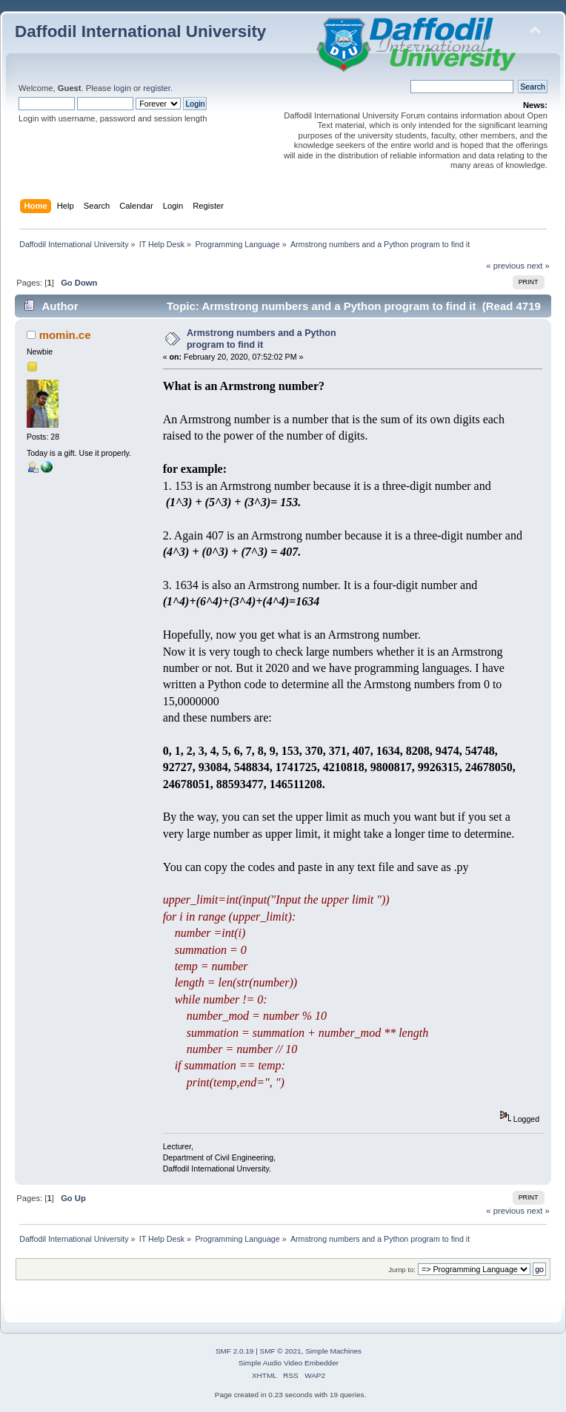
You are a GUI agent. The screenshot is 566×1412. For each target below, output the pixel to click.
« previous (505, 265)
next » (538, 265)
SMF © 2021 (281, 1351)
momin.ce (65, 335)
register (156, 88)
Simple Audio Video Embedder (289, 1363)
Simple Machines (333, 1351)
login (122, 88)
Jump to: (402, 1269)
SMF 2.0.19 (235, 1351)
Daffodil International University (140, 31)
